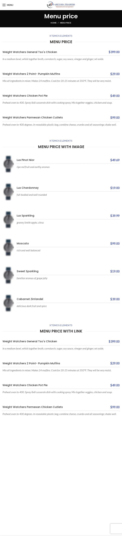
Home (53, 23)
